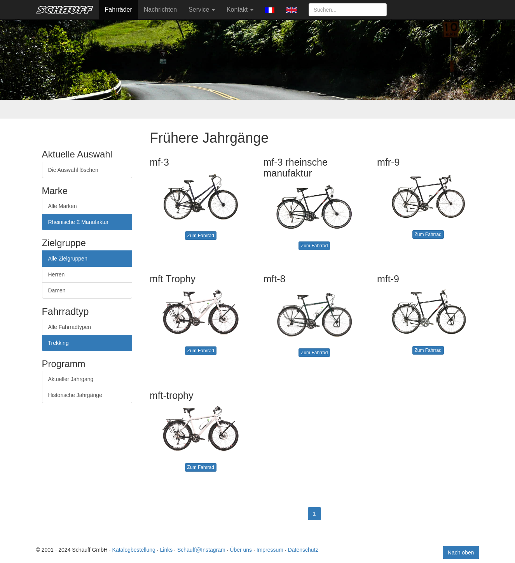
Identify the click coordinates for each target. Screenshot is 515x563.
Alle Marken (62, 206)
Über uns (241, 550)
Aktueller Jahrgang (71, 379)
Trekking (58, 343)
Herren (56, 274)
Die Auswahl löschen (73, 170)
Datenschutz (303, 550)
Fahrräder (118, 9)
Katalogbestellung (133, 550)
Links (166, 550)
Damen (57, 290)
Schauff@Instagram (201, 550)
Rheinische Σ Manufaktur (78, 222)
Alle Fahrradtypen (69, 327)
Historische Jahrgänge (75, 395)
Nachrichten (160, 9)
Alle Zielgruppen (67, 258)
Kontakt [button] (240, 9)
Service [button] (202, 9)
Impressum (270, 550)
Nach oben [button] (461, 552)
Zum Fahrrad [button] (200, 235)
